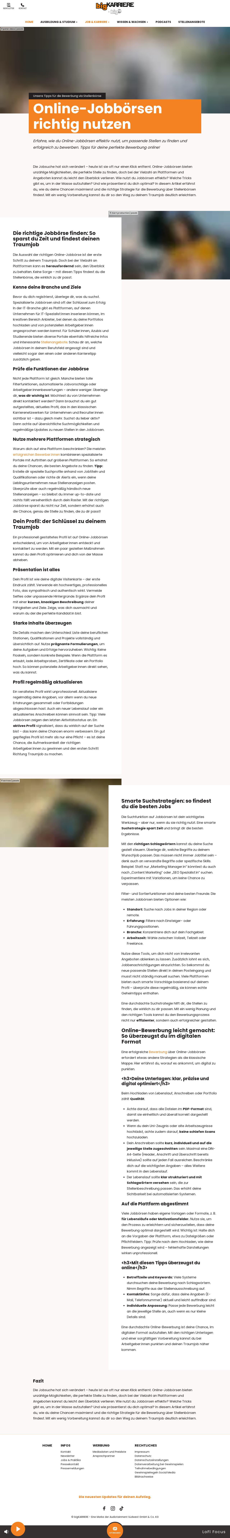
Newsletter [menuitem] (68, 1456)
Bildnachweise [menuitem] (144, 1476)
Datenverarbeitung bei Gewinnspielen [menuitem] (159, 1464)
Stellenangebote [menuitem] (191, 22)
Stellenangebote (54, 342)
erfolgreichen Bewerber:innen (36, 454)
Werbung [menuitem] (101, 1445)
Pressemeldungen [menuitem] (72, 1468)
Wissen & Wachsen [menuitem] (132, 22)
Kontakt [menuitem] (66, 1452)
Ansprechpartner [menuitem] (104, 1456)
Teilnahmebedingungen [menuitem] (150, 1468)
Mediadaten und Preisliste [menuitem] (109, 1452)
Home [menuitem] (29, 22)
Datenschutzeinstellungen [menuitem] (152, 1460)
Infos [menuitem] (65, 1445)
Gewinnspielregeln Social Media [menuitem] (155, 1472)
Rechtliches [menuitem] (146, 1445)
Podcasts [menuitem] (163, 22)
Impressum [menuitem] (142, 1452)
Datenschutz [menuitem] (143, 1456)
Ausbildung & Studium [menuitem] (59, 22)
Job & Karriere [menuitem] (97, 22)
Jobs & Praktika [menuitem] (71, 1460)
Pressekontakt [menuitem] (70, 1464)
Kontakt (23, 6)
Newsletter (8, 6)
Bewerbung (158, 1052)
